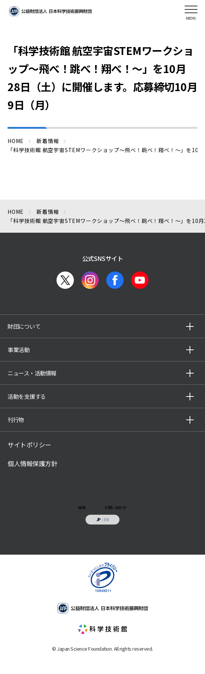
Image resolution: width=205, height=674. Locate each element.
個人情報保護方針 (32, 463)
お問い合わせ (115, 507)
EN (106, 519)
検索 (81, 507)
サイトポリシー (29, 444)
